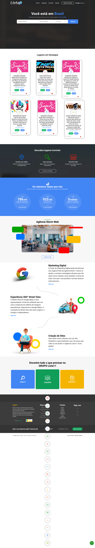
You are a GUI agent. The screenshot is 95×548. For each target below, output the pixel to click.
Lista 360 (76, 436)
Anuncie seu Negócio (44, 410)
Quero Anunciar (77, 430)
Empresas (44, 3)
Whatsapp (16, 90)
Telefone (22, 90)
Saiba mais (51, 284)
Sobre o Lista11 (44, 408)
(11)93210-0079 (48, 430)
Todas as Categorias (45, 414)
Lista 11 (38, 3)
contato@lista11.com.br (63, 430)
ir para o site (47, 257)
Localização (58, 21)
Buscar (73, 21)
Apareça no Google (68, 2)
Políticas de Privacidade (45, 418)
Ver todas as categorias (47, 171)
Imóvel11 (80, 436)
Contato (57, 3)
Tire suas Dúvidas (44, 416)
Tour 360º (50, 3)
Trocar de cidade (62, 17)
